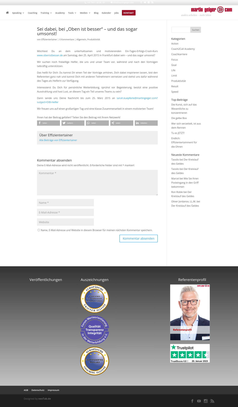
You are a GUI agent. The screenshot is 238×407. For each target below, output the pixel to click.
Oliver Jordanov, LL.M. (183, 201)
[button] (48, 123)
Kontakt (128, 13)
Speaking (16, 13)
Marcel (175, 178)
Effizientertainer (49, 39)
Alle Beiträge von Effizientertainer (58, 140)
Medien (84, 13)
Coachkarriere (179, 54)
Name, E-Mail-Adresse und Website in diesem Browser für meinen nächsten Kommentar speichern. (97, 230)
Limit (174, 75)
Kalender (106, 13)
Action (174, 43)
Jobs (116, 13)
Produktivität (93, 39)
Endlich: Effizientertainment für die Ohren (184, 142)
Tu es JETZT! (178, 133)
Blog (96, 13)
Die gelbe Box (179, 118)
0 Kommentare (66, 39)
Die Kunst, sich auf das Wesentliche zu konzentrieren (184, 108)
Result (174, 86)
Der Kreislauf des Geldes (185, 205)
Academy (60, 13)
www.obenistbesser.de (50, 55)
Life (173, 70)
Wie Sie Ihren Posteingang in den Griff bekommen (185, 182)
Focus (174, 59)
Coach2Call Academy (183, 49)
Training (45, 13)
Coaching (32, 13)
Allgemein (81, 39)
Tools (71, 13)
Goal (174, 65)
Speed (174, 91)
